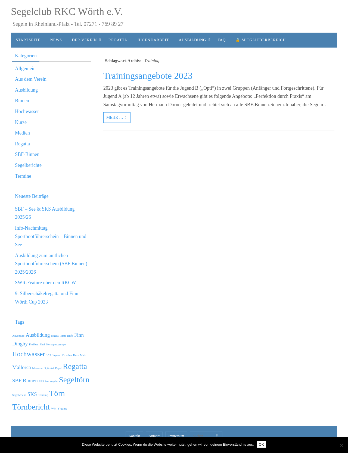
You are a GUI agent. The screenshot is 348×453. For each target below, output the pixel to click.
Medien (22, 133)
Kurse (21, 122)
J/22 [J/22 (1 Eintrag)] (48, 355)
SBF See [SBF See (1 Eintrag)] (44, 381)
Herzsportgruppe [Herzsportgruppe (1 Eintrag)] (56, 344)
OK (261, 444)
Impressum (176, 436)
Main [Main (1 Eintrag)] (83, 355)
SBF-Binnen (27, 154)
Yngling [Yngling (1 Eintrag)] (62, 408)
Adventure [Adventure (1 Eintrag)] (18, 335)
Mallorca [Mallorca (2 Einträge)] (21, 367)
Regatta (22, 143)
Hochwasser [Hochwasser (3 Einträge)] (28, 354)
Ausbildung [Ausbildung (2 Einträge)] (38, 335)
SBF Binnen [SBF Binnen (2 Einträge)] (25, 380)
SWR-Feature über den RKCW (45, 282)
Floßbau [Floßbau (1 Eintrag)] (34, 344)
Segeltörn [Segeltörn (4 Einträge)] (74, 379)
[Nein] (341, 445)
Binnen (22, 100)
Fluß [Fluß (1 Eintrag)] (42, 344)
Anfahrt (154, 436)
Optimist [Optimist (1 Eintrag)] (49, 368)
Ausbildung (26, 90)
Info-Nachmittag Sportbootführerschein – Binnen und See (50, 236)
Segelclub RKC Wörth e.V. (67, 11)
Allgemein (25, 68)
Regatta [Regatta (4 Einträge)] (75, 366)
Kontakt (134, 436)
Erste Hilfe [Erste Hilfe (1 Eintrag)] (66, 335)
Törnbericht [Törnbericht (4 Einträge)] (31, 406)
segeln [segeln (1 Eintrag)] (54, 381)
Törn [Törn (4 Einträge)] (57, 393)
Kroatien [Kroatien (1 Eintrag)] (67, 355)
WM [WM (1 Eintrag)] (54, 408)
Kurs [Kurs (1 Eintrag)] (76, 355)
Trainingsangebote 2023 (147, 76)
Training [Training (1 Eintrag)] (43, 394)
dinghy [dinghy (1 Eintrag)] (55, 335)
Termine (23, 176)
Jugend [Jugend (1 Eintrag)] (56, 355)
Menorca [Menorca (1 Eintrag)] (37, 368)
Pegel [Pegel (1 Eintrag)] (58, 368)
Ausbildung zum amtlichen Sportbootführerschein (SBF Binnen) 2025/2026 (51, 264)
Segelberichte (28, 165)
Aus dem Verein (30, 79)
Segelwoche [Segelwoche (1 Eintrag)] (19, 394)
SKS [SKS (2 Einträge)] (32, 394)
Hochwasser (27, 111)
